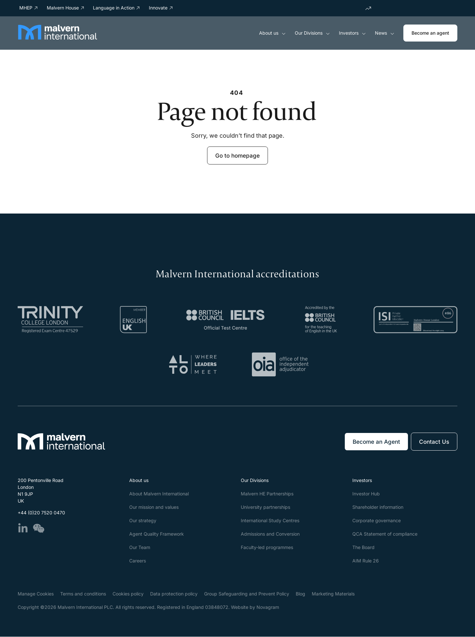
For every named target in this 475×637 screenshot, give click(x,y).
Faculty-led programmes (267, 547)
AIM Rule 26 (365, 561)
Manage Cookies (36, 594)
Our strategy (142, 521)
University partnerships (265, 507)
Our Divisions (312, 33)
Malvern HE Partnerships (267, 494)
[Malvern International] (57, 37)
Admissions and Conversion (270, 534)
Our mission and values (154, 507)
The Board (363, 547)
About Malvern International (159, 494)
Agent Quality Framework (156, 534)
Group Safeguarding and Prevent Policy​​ (246, 594)
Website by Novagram (255, 607)
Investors (352, 33)
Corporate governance (376, 521)
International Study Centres (270, 521)
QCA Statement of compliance (384, 534)
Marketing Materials (333, 594)
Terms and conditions (83, 594)
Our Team (139, 547)
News (384, 33)
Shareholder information (377, 507)
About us (272, 33)
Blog (300, 594)
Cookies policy (128, 594)
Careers (137, 561)
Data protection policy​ (174, 594)
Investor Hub (366, 494)
